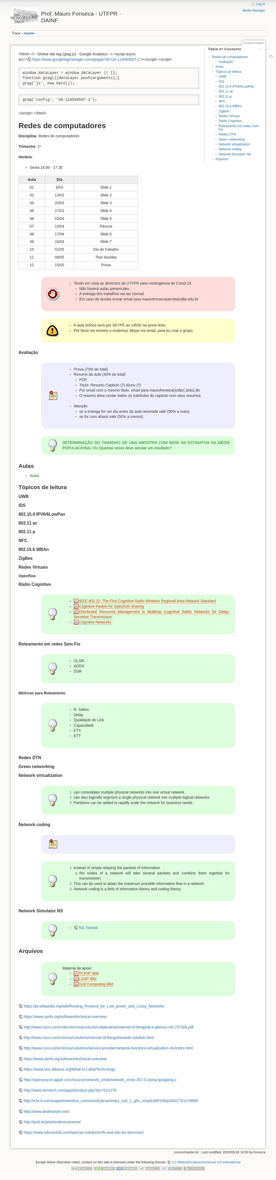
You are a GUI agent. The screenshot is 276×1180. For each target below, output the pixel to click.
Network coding (230, 149)
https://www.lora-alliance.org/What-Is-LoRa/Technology (69, 1069)
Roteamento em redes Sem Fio (239, 127)
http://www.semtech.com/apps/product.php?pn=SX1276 (70, 1090)
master (29, 33)
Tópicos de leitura (228, 72)
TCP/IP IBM (89, 973)
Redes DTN (227, 134)
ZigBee (224, 111)
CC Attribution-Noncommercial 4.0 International (206, 1162)
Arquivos (221, 159)
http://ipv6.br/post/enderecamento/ (52, 1122)
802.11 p (225, 96)
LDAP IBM (87, 979)
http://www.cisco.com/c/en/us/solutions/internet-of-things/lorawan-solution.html (89, 1037)
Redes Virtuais (229, 116)
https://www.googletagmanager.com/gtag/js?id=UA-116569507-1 (86, 59)
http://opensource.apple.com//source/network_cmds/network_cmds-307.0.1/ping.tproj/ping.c (100, 1080)
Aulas (219, 67)
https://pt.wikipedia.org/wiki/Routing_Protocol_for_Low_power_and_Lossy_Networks (94, 1006)
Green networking (232, 139)
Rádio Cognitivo (230, 121)
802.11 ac (226, 91)
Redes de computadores (230, 57)
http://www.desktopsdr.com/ (47, 1111)
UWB (222, 76)
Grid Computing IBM (96, 984)
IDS (221, 82)
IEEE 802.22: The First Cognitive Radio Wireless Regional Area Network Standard (147, 601)
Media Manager (253, 10)
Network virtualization (234, 144)
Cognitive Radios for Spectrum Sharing (111, 606)
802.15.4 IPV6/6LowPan (236, 86)
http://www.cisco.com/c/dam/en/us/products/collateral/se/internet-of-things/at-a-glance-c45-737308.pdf (109, 1027)
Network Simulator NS (235, 154)
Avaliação (226, 62)
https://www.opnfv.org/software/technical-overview (65, 1016)
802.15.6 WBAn (230, 106)
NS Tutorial (88, 928)
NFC (222, 101)
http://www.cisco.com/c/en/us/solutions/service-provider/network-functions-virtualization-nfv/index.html (108, 1048)
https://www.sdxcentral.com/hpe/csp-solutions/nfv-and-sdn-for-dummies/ (84, 1132)
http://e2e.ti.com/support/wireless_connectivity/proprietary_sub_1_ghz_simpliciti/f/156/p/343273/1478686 (111, 1101)
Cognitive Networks (95, 622)
